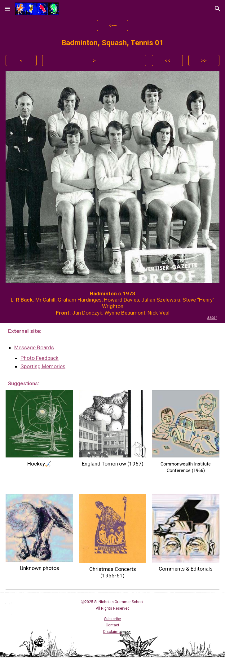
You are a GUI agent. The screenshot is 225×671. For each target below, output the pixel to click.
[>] (94, 60)
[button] (7, 8)
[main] (112, 43)
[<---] (112, 25)
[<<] (167, 60)
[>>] (204, 60)
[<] (21, 60)
